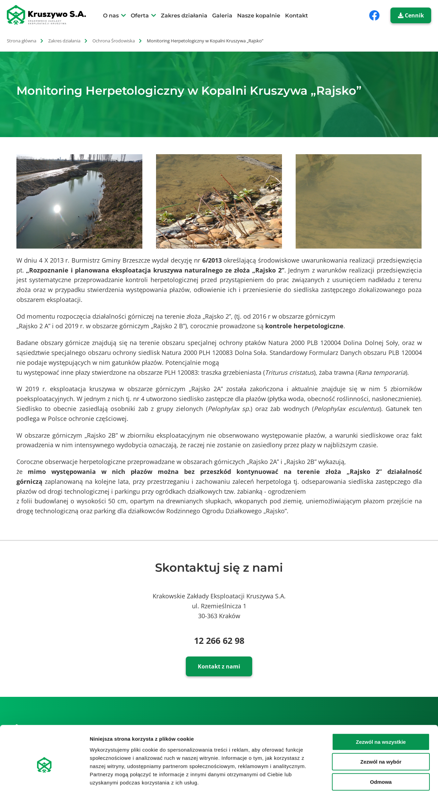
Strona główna (21, 41)
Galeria (222, 15)
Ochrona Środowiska (113, 41)
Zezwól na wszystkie (381, 712)
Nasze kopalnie (258, 15)
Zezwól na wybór (380, 732)
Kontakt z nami (219, 666)
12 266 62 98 (219, 640)
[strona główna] (50, 15)
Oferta (140, 15)
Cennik (411, 15)
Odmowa (380, 752)
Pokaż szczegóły (365, 782)
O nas (111, 15)
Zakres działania (184, 15)
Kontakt (296, 15)
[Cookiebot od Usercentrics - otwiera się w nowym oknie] (44, 783)
